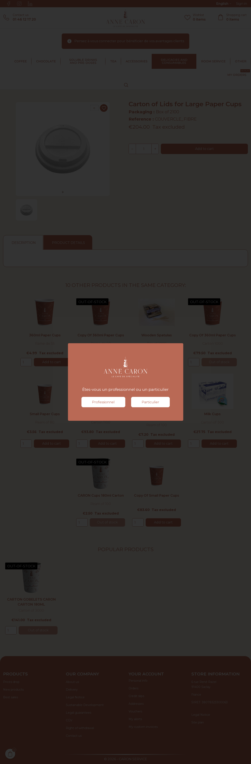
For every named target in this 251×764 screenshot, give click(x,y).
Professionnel (103, 402)
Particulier (150, 402)
